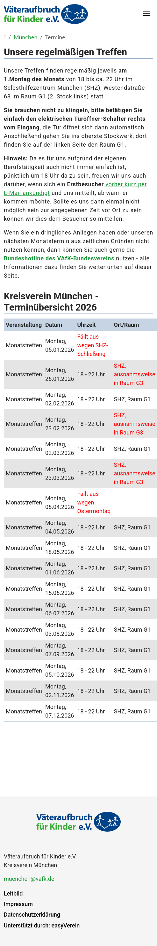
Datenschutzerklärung (32, 914)
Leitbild (13, 893)
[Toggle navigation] (147, 14)
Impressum (18, 904)
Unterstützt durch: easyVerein (42, 925)
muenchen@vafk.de (29, 878)
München (26, 37)
